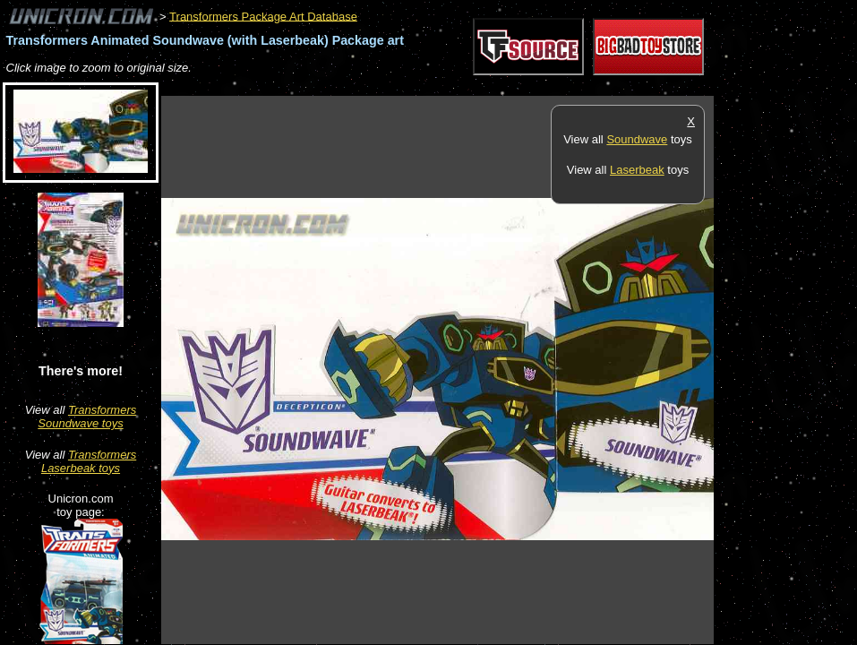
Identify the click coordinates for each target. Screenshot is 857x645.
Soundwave (636, 139)
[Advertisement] (487, 86)
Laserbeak (637, 169)
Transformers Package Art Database (263, 15)
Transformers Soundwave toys (87, 416)
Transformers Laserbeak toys (88, 461)
